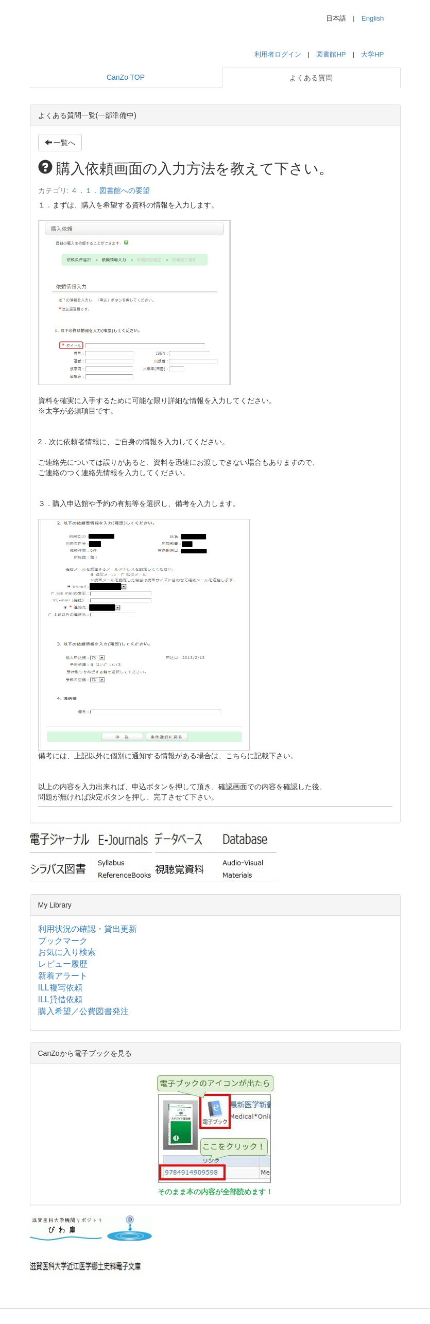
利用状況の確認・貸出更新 (87, 929)
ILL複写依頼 (60, 987)
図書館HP (331, 54)
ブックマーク (63, 940)
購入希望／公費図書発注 (83, 1011)
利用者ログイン (277, 54)
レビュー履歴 (63, 964)
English (373, 18)
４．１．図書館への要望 (110, 190)
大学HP (372, 54)
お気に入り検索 (67, 952)
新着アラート (63, 975)
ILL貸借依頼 (60, 999)
